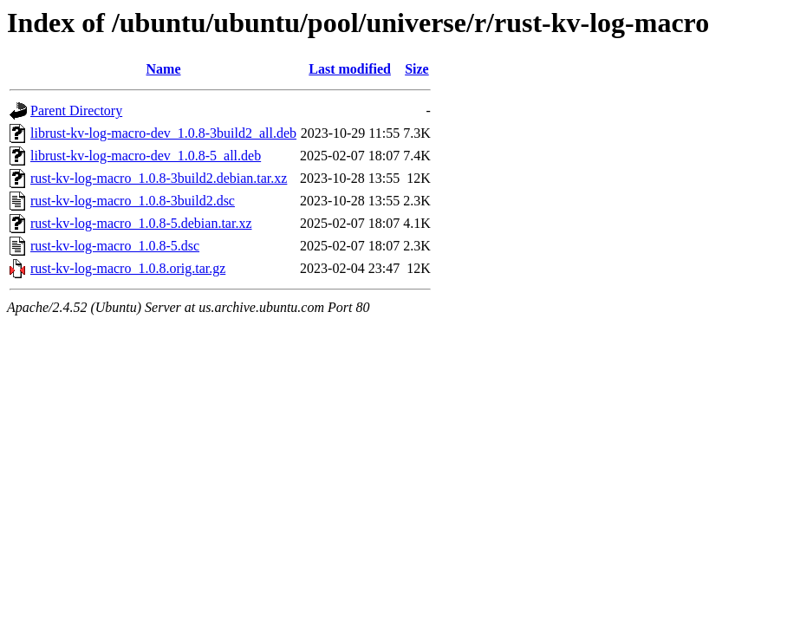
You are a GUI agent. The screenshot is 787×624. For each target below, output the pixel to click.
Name (163, 69)
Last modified (350, 69)
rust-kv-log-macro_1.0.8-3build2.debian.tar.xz (158, 178)
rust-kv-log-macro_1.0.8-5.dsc (114, 245)
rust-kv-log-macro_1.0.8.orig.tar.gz (127, 268)
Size (417, 69)
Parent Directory (76, 110)
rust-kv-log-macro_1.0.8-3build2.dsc (132, 200)
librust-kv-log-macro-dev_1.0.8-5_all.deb (145, 155)
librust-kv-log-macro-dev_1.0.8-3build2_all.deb (163, 133)
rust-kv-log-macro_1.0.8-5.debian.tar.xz (140, 223)
